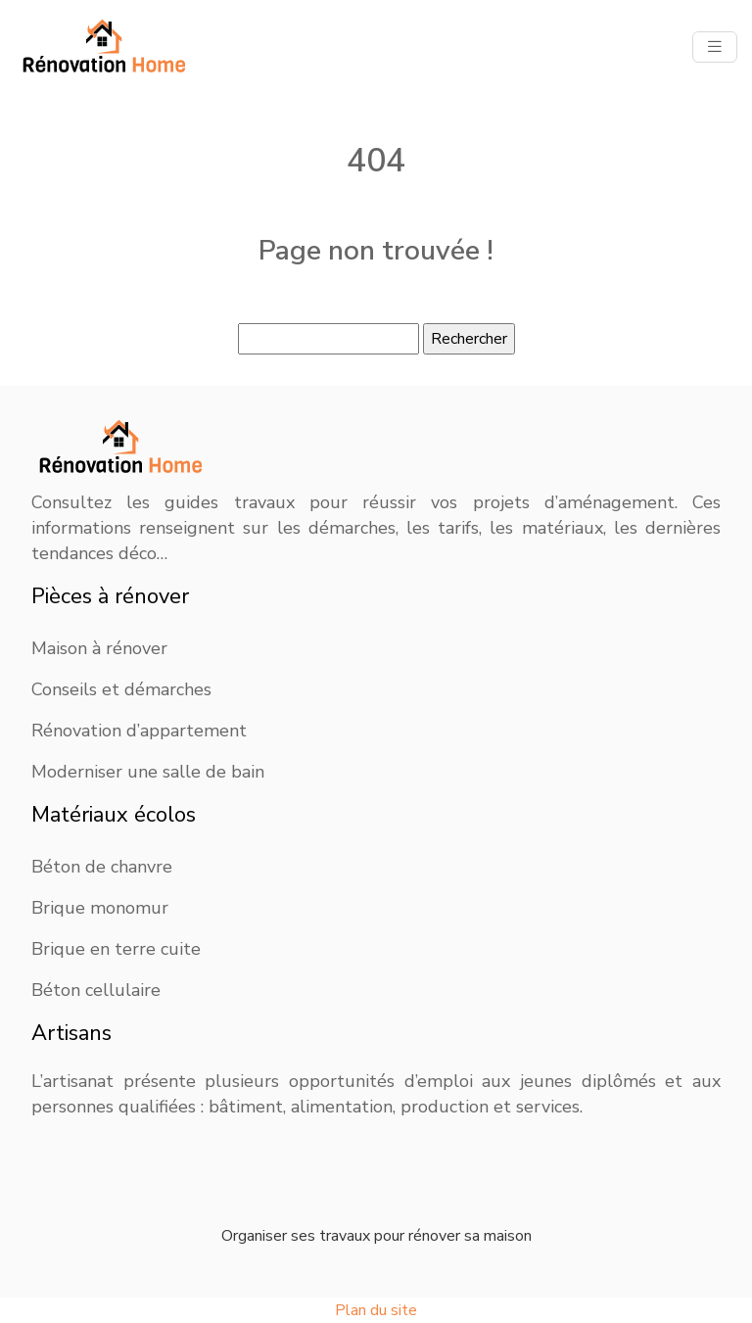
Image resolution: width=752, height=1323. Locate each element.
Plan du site (376, 1310)
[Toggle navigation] (714, 47)
